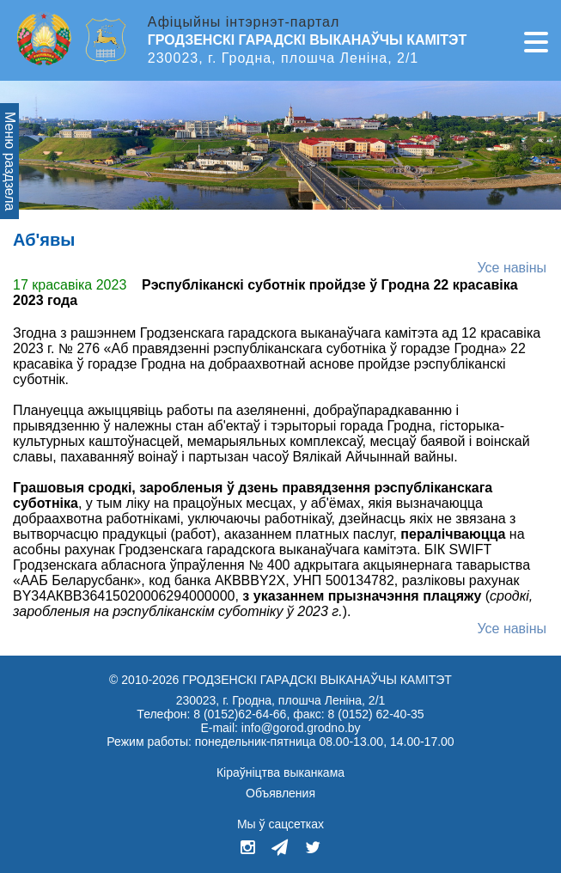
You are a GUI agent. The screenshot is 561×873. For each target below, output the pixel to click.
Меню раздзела (10, 161)
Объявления (280, 793)
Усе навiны (511, 628)
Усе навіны (511, 267)
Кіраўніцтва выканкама (280, 772)
